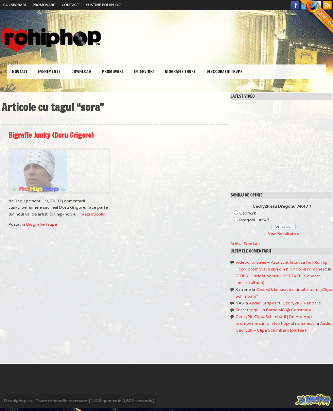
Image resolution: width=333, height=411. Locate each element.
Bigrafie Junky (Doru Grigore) (50, 135)
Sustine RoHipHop (103, 5)
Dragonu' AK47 (254, 219)
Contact (70, 5)
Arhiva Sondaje (245, 243)
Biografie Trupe (180, 71)
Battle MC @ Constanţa (288, 309)
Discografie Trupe (224, 71)
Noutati (19, 71)
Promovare (44, 5)
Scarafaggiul (248, 309)
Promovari (112, 71)
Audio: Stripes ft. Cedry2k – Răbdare (285, 302)
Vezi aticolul (93, 214)
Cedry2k (247, 213)
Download (81, 71)
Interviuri (144, 71)
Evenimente (49, 71)
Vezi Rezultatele (283, 233)
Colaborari (14, 5)
